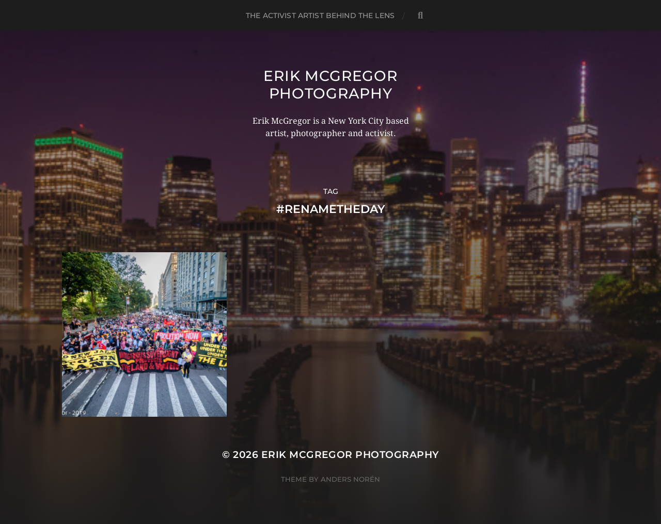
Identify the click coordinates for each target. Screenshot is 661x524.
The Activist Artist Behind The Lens (320, 15)
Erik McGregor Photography (330, 84)
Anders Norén (350, 479)
